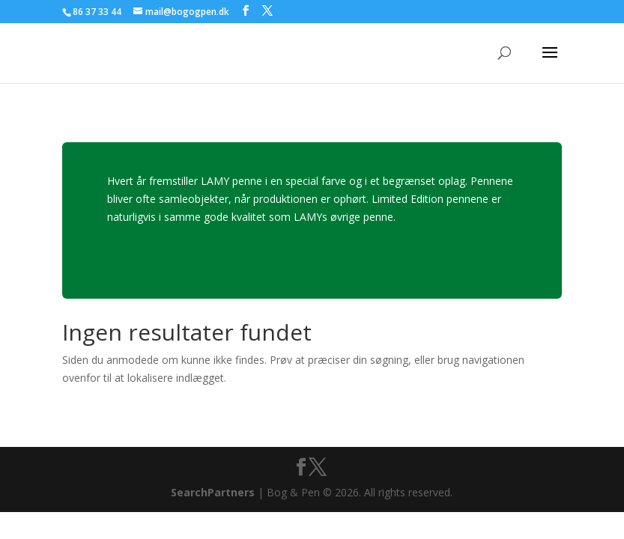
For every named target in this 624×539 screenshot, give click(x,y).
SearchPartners (214, 492)
